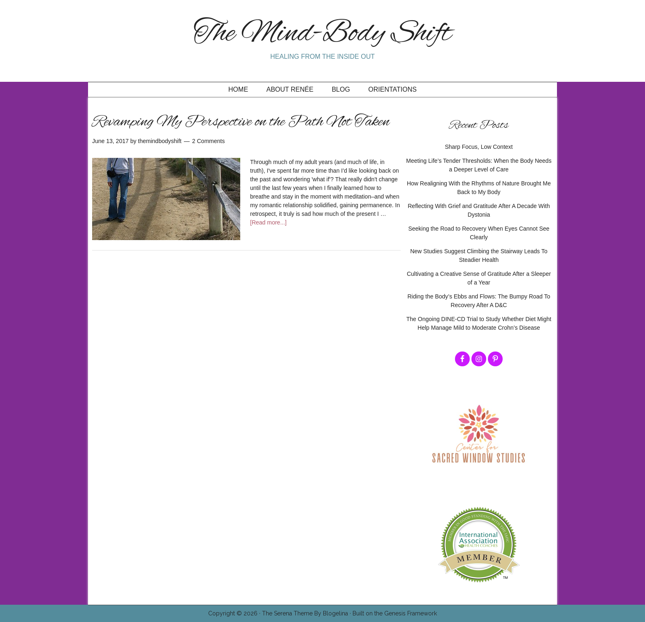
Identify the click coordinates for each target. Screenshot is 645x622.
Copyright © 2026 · (235, 613)
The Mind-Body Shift (322, 34)
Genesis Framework (410, 613)
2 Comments (208, 141)
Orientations (392, 89)
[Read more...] (268, 222)
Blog (341, 89)
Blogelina (335, 613)
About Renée (290, 89)
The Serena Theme (287, 613)
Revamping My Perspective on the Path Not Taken (241, 122)
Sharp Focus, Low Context (479, 146)
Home (238, 89)
